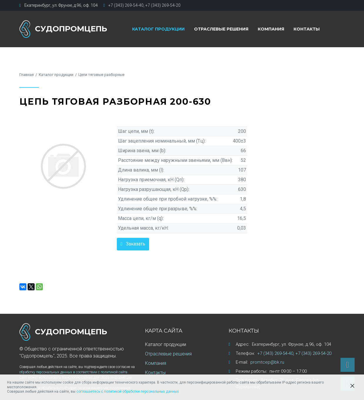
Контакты (307, 29)
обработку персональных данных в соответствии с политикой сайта (73, 372)
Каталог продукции (158, 29)
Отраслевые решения (221, 29)
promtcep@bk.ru (267, 362)
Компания (271, 29)
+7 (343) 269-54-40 (126, 5)
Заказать (135, 244)
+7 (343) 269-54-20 (163, 5)
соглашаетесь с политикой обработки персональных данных (127, 391)
